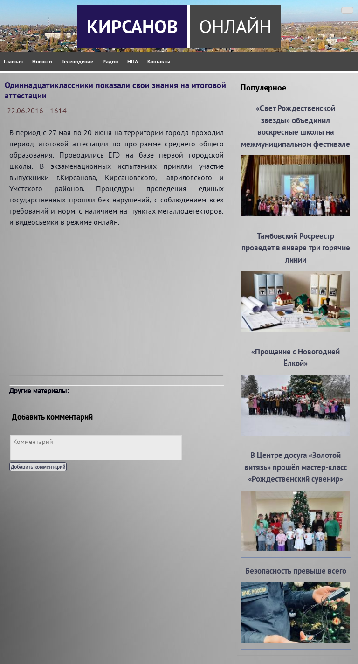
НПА (132, 61)
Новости (42, 61)
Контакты (158, 61)
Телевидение (77, 61)
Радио (110, 61)
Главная (13, 61)
